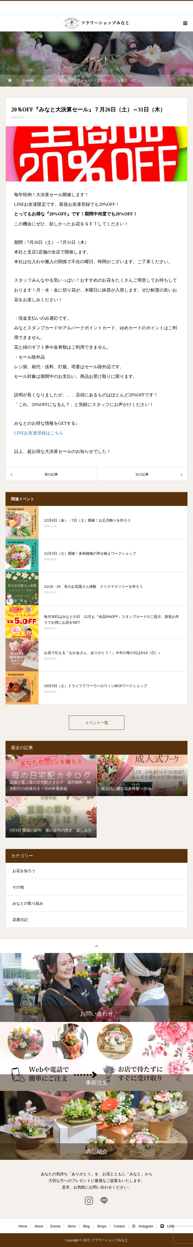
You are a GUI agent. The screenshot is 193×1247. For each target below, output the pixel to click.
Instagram (142, 1226)
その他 (18, 887)
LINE (168, 1226)
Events (55, 1226)
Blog (86, 1226)
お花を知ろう (24, 871)
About (39, 1226)
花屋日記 (20, 920)
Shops (101, 1226)
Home (22, 1226)
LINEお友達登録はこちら (39, 433)
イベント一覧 (96, 722)
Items (72, 1226)
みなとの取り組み (27, 903)
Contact (119, 1226)
